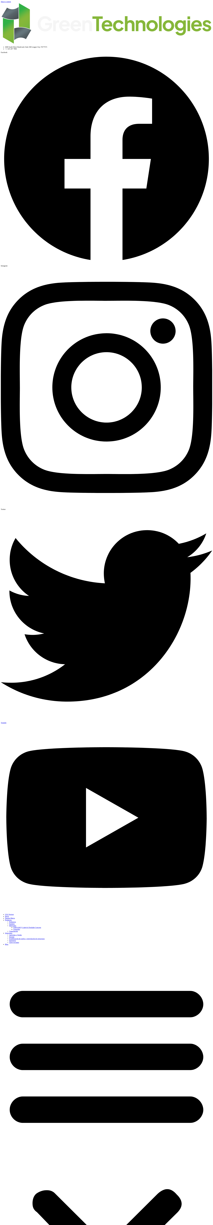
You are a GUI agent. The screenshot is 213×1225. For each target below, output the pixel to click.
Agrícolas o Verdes (15, 935)
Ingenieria (12, 940)
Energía (11, 937)
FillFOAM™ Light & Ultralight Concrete (27, 927)
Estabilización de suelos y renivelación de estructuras (27, 939)
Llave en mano (14, 942)
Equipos (12, 924)
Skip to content (6, 2)
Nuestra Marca (10, 918)
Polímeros (12, 922)
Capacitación (13, 931)
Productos (8, 920)
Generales (16, 929)
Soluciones (8, 933)
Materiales (12, 926)
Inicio (7, 916)
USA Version (9, 914)
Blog (6, 944)
